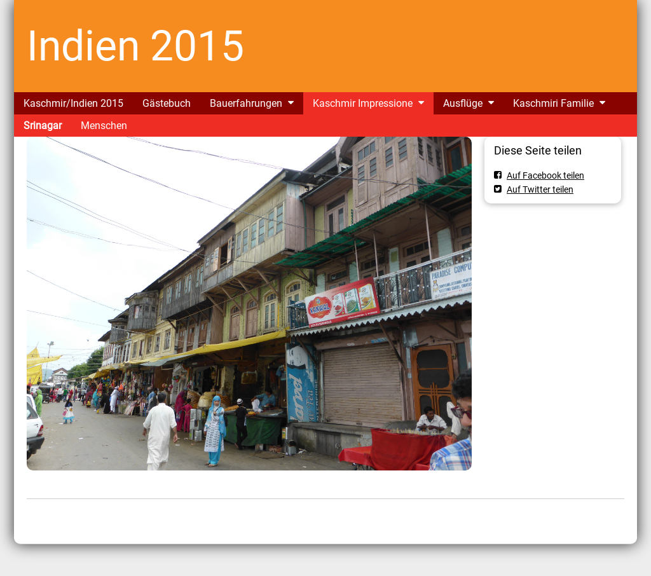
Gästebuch (166, 103)
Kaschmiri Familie (553, 103)
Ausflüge (463, 103)
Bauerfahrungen (246, 103)
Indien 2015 (135, 46)
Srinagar (43, 126)
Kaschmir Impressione (363, 103)
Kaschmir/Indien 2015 (73, 103)
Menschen (104, 126)
